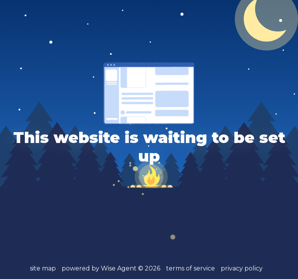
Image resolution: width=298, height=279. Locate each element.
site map (43, 268)
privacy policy (242, 268)
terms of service (190, 268)
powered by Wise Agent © (111, 268)
